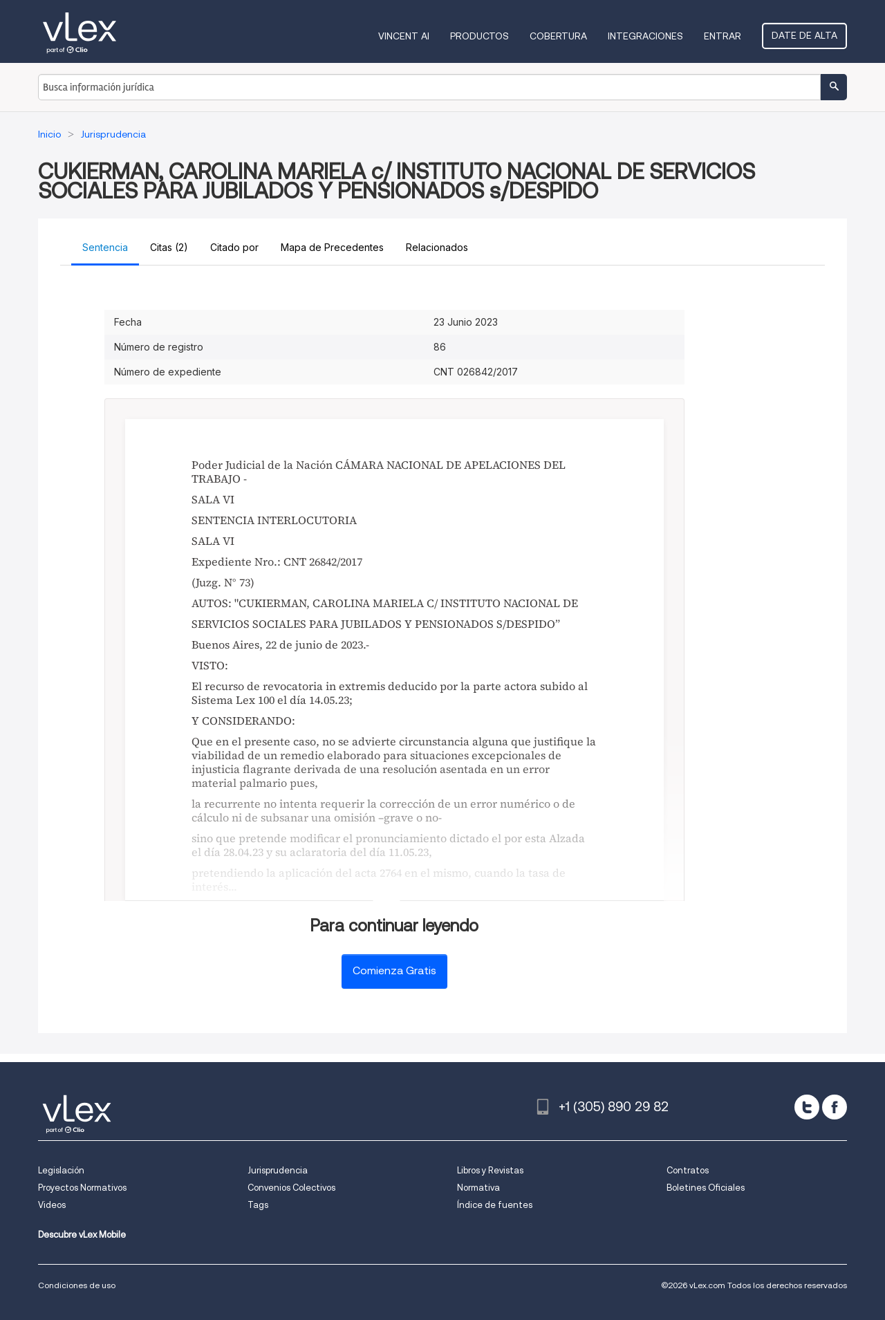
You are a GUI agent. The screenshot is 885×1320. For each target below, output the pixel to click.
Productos (479, 35)
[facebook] (834, 1107)
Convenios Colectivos (291, 1187)
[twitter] (806, 1107)
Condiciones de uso (76, 1285)
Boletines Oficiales (706, 1187)
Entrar (722, 35)
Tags (258, 1205)
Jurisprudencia (278, 1170)
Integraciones (645, 35)
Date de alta (804, 35)
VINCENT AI (403, 35)
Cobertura (558, 35)
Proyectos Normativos (82, 1187)
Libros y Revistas (490, 1170)
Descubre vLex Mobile (82, 1234)
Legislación (61, 1170)
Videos (52, 1205)
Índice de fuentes (494, 1205)
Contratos (688, 1170)
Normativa (478, 1187)
